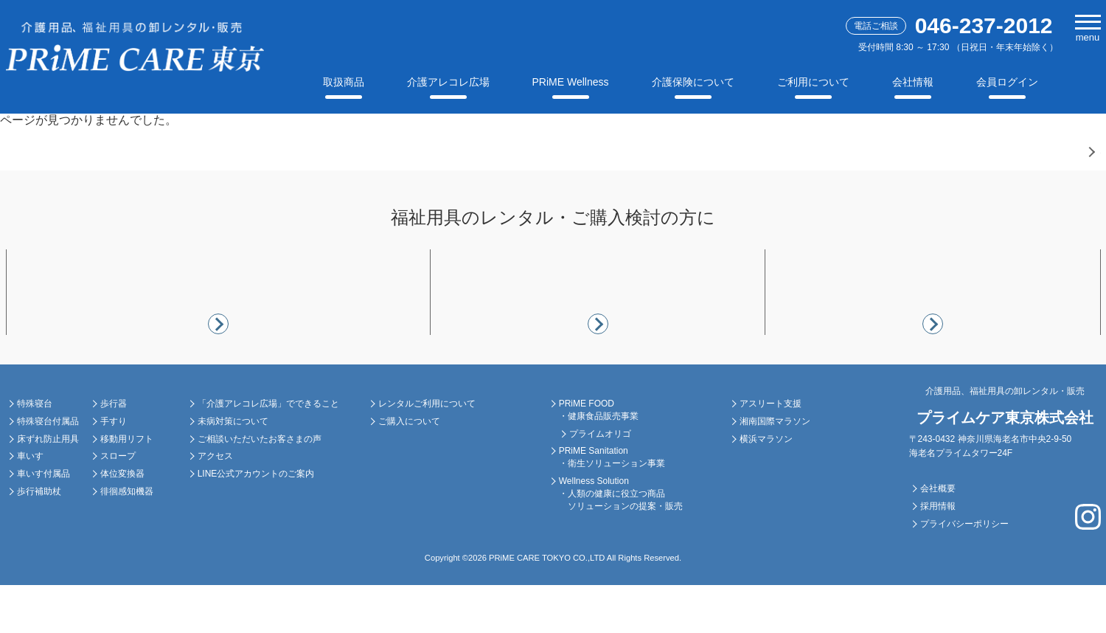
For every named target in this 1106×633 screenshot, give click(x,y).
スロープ (118, 504)
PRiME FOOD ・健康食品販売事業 (599, 457)
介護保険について (693, 82)
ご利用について (813, 82)
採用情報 (938, 554)
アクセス (215, 504)
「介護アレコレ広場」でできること (268, 451)
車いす (30, 504)
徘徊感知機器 (126, 539)
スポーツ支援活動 (806, 423)
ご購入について (409, 469)
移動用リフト (126, 486)
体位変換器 (122, 521)
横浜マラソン (766, 486)
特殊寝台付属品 (48, 469)
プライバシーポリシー (964, 571)
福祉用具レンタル (83, 423)
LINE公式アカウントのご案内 (256, 521)
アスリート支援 (770, 451)
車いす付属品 (43, 521)
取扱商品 (343, 82)
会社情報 (912, 82)
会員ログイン (1007, 82)
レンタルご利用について (427, 451)
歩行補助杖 (39, 539)
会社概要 (938, 536)
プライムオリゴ (600, 481)
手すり (113, 469)
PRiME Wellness (570, 82)
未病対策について (233, 469)
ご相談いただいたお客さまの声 (259, 486)
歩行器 (113, 451)
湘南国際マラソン (775, 469)
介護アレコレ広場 (448, 82)
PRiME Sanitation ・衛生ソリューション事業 (612, 505)
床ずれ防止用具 (48, 486)
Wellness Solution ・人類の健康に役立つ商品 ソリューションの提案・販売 (621, 541)
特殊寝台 (34, 451)
